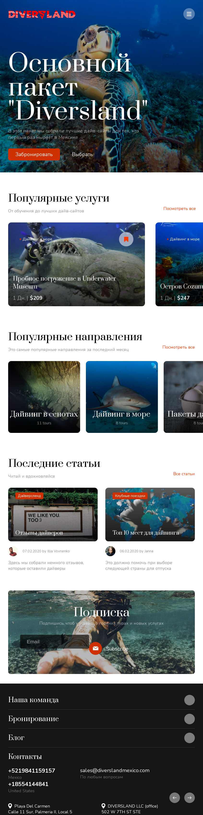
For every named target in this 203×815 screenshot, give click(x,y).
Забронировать (34, 154)
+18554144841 (28, 784)
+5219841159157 (31, 771)
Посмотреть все (179, 208)
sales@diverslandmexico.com (114, 770)
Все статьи (184, 474)
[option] (101, 86)
